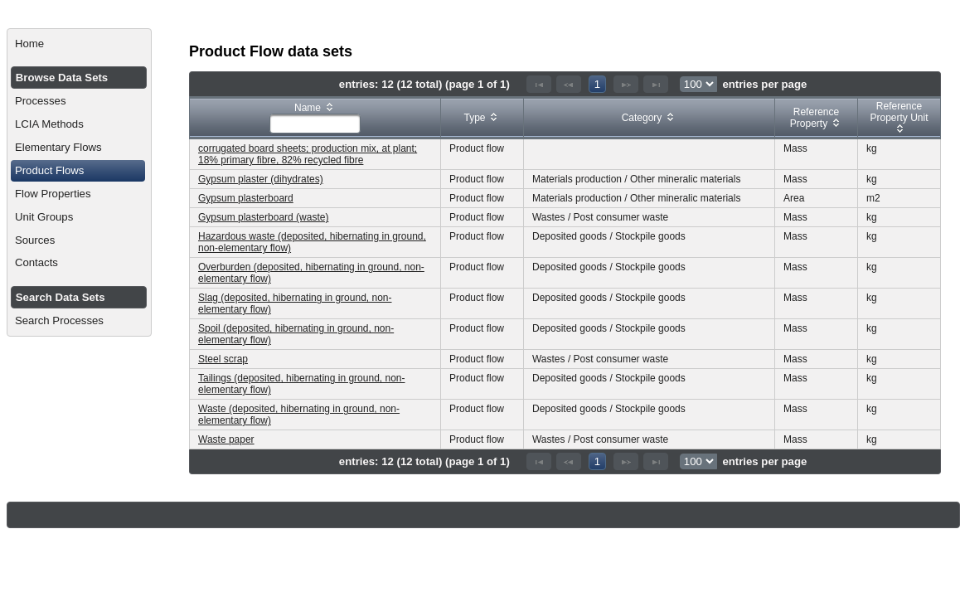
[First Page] (538, 84)
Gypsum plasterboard (245, 198)
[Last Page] (655, 84)
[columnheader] (315, 118)
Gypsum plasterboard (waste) (263, 217)
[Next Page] (625, 84)
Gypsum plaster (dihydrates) (260, 179)
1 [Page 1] (597, 84)
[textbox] (315, 123)
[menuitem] (79, 44)
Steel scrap (223, 359)
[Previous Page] (568, 84)
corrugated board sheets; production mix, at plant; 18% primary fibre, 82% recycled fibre (307, 154)
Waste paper (226, 439)
